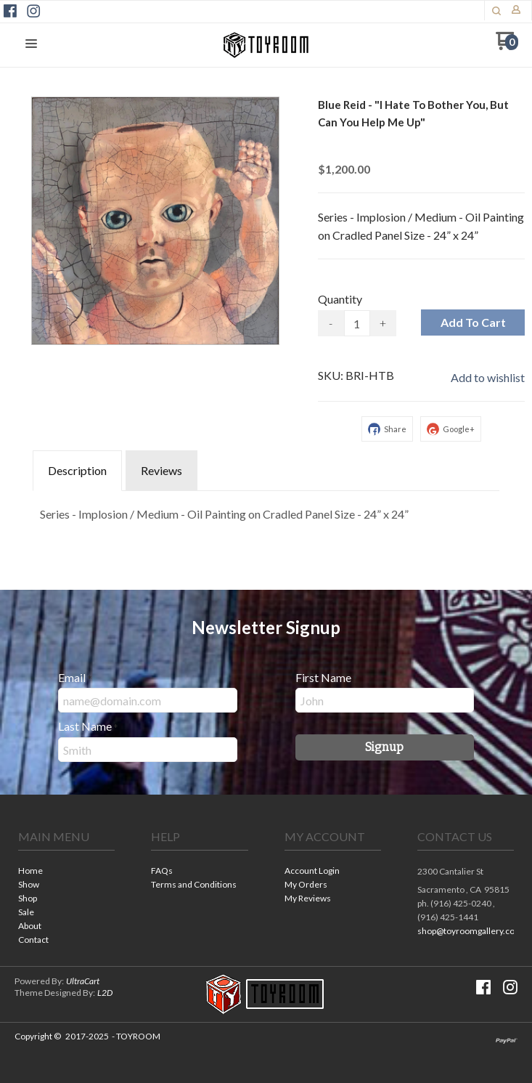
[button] (31, 44)
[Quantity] (357, 323)
